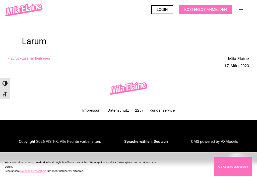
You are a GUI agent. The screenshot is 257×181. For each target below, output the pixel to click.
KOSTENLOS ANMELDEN (205, 9)
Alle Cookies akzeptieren (233, 166)
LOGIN (162, 9)
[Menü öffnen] (241, 10)
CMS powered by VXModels (214, 141)
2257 (139, 110)
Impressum (92, 110)
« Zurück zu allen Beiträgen (29, 58)
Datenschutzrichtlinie (33, 171)
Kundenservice (162, 110)
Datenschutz (118, 110)
